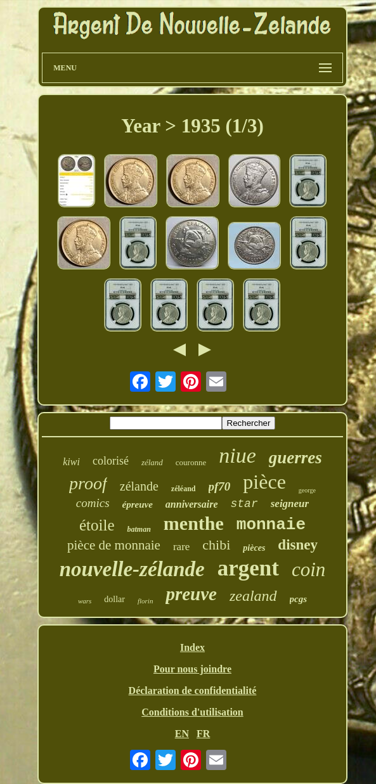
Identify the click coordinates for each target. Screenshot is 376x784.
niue (237, 455)
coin (308, 569)
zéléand (183, 488)
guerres (295, 457)
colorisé (111, 460)
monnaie (271, 524)
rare (181, 547)
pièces (254, 548)
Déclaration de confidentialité (193, 690)
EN (182, 733)
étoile (97, 525)
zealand (253, 596)
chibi (216, 545)
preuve (191, 594)
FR (203, 733)
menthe (194, 523)
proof (88, 483)
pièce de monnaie (113, 545)
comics (93, 503)
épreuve (137, 504)
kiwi (71, 461)
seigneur (290, 504)
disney (298, 545)
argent (248, 568)
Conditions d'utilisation (192, 712)
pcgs (299, 599)
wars (84, 601)
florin (145, 601)
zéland (152, 462)
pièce (264, 481)
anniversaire (191, 504)
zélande (139, 486)
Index (192, 647)
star (244, 504)
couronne (191, 462)
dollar (114, 599)
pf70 (220, 486)
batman (138, 529)
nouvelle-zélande (132, 569)
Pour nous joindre (192, 669)
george (307, 490)
